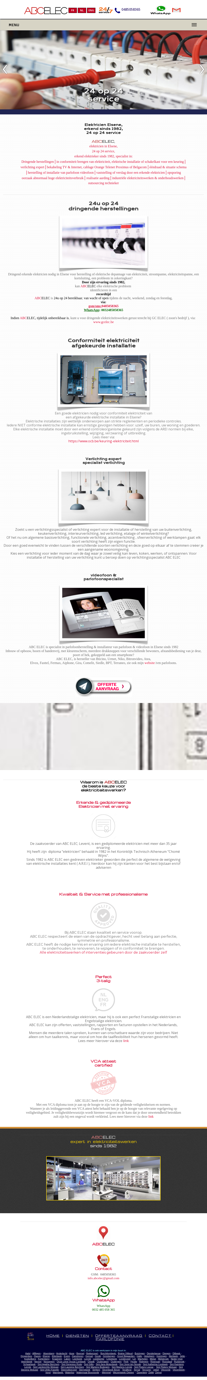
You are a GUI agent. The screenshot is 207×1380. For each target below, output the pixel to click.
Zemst (158, 1372)
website (150, 663)
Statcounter (7, 1378)
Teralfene (127, 1369)
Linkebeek (111, 1359)
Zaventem (142, 1372)
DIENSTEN (77, 1335)
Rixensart (155, 1361)
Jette (182, 1356)
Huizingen (162, 1356)
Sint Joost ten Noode (130, 1364)
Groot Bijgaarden (126, 1356)
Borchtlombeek (108, 1353)
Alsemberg (48, 1353)
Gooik (98, 1356)
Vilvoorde (166, 1369)
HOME (53, 1335)
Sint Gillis (89, 1364)
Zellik (151, 1372)
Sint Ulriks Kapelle (49, 1369)
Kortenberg (43, 1359)
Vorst (48, 1372)
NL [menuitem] (82, 10)
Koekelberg (30, 1359)
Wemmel (106, 1372)
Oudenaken (103, 1361)
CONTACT (160, 1335)
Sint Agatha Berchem (48, 1364)
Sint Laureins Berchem (72, 1367)
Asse (71, 1353)
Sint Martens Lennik (122, 1367)
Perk (126, 1361)
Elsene (46, 1356)
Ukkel (156, 1369)
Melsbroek (163, 1359)
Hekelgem (149, 1356)
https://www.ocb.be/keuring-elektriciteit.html (103, 441)
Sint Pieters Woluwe (166, 1367)
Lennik (87, 1359)
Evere (67, 1356)
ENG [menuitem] (91, 10)
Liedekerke (98, 1359)
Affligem (36, 1353)
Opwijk (91, 1361)
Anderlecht (61, 1353)
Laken (67, 1359)
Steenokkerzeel (69, 1369)
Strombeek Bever (111, 1369)
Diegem (167, 1353)
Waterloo (69, 1372)
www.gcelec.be (103, 322)
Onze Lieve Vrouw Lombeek (71, 1361)
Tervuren (146, 1369)
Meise (153, 1359)
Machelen (143, 1359)
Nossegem (49, 1361)
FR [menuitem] (72, 10)
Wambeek (58, 1372)
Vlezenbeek (179, 1369)
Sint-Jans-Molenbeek (106, 1364)
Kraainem (57, 1359)
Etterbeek (57, 1356)
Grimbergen (109, 1356)
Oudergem (116, 1361)
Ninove (37, 1361)
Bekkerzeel (92, 1353)
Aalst (27, 1353)
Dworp (37, 1356)
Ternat (137, 1369)
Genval (89, 1356)
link (126, 1040)
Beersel (80, 1353)
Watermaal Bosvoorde (87, 1372)
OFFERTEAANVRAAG (118, 1335)
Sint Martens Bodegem (98, 1367)
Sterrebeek (84, 1369)
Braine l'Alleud (125, 1353)
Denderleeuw (154, 1353)
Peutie (134, 1361)
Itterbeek (173, 1356)
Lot (134, 1359)
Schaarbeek (29, 1364)
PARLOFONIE (110, 1339)
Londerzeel (124, 1359)
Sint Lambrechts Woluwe (45, 1367)
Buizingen (140, 1353)
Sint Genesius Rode (71, 1364)
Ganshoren (77, 1356)
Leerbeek (77, 1359)
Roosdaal (167, 1361)
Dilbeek (177, 1353)
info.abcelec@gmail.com (103, 1278)
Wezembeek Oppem (123, 1372)
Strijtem (96, 1369)
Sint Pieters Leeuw (143, 1367)
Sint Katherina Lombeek (155, 1364)
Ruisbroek (179, 1361)
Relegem (143, 1361)
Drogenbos (26, 1356)
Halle (139, 1356)
